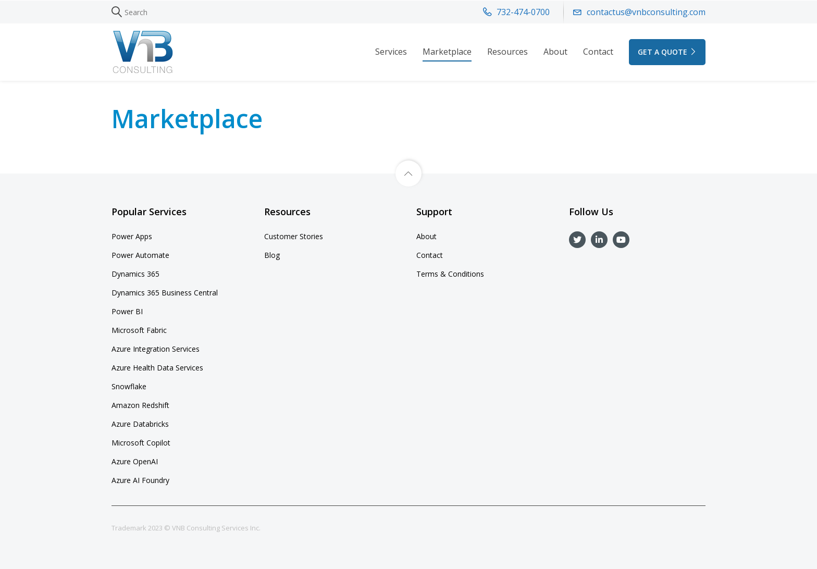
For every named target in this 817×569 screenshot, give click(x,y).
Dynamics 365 (135, 274)
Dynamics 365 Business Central (165, 293)
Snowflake (129, 386)
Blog (272, 255)
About (555, 51)
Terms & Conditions (450, 274)
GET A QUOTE (667, 52)
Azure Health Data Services (157, 368)
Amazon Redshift (140, 405)
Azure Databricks (140, 424)
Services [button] (391, 51)
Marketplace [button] (447, 51)
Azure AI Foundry (140, 480)
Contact (598, 51)
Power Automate (140, 255)
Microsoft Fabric (139, 330)
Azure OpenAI (135, 461)
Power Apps (132, 236)
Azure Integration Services (156, 349)
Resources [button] (507, 51)
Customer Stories (293, 236)
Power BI (127, 311)
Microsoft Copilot (141, 443)
